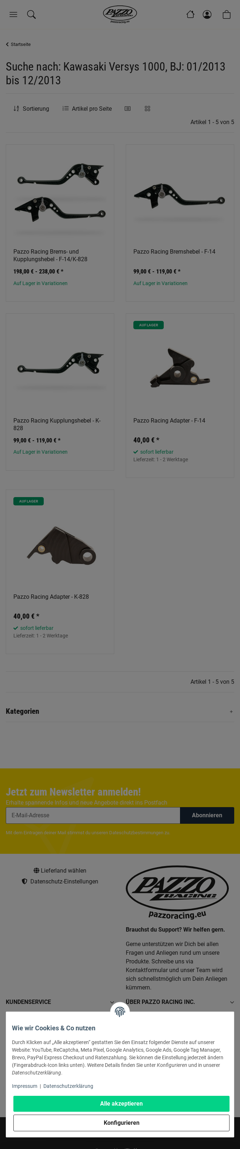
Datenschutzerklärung (68, 1086)
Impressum (24, 1086)
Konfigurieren (122, 1122)
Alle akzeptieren (121, 1103)
